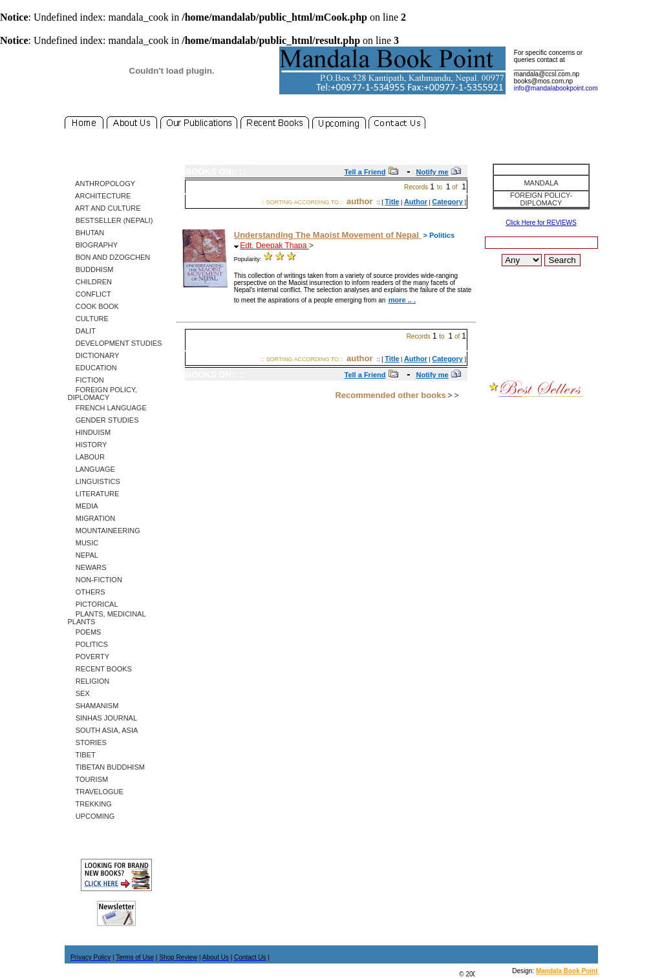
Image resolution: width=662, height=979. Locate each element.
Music (83, 543)
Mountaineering (104, 530)
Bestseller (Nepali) (110, 220)
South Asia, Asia (103, 730)
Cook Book (93, 306)
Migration (92, 518)
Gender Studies (103, 420)
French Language (107, 408)
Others (86, 592)
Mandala (541, 183)
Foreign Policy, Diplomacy (102, 393)
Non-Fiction (95, 580)
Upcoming (91, 816)
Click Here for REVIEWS (541, 222)
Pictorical (93, 604)
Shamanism (93, 706)
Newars (87, 567)
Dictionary (94, 355)
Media (83, 506)
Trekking (90, 804)
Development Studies (115, 343)
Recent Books (100, 669)
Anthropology (102, 183)
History (87, 444)
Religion (89, 681)
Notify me (432, 172)
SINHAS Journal (103, 718)
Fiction (86, 380)
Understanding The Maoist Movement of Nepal (328, 235)
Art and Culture (104, 208)
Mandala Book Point (567, 970)
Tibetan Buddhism (106, 767)
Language (91, 469)
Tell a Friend (365, 172)
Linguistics (94, 481)
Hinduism (89, 432)
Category (447, 201)
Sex (79, 693)
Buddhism (91, 269)
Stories (87, 742)
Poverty (89, 656)
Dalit (82, 331)
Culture (88, 318)
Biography (93, 245)
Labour (86, 457)
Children (90, 282)
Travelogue (95, 791)
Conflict (89, 294)
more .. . (402, 300)
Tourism (88, 779)
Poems (84, 632)
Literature (94, 494)
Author (415, 201)
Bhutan (86, 233)
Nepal (83, 555)
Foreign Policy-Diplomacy (541, 199)
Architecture (99, 196)
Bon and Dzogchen (109, 257)
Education (92, 368)
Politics (88, 644)
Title (392, 201)
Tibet (82, 755)
